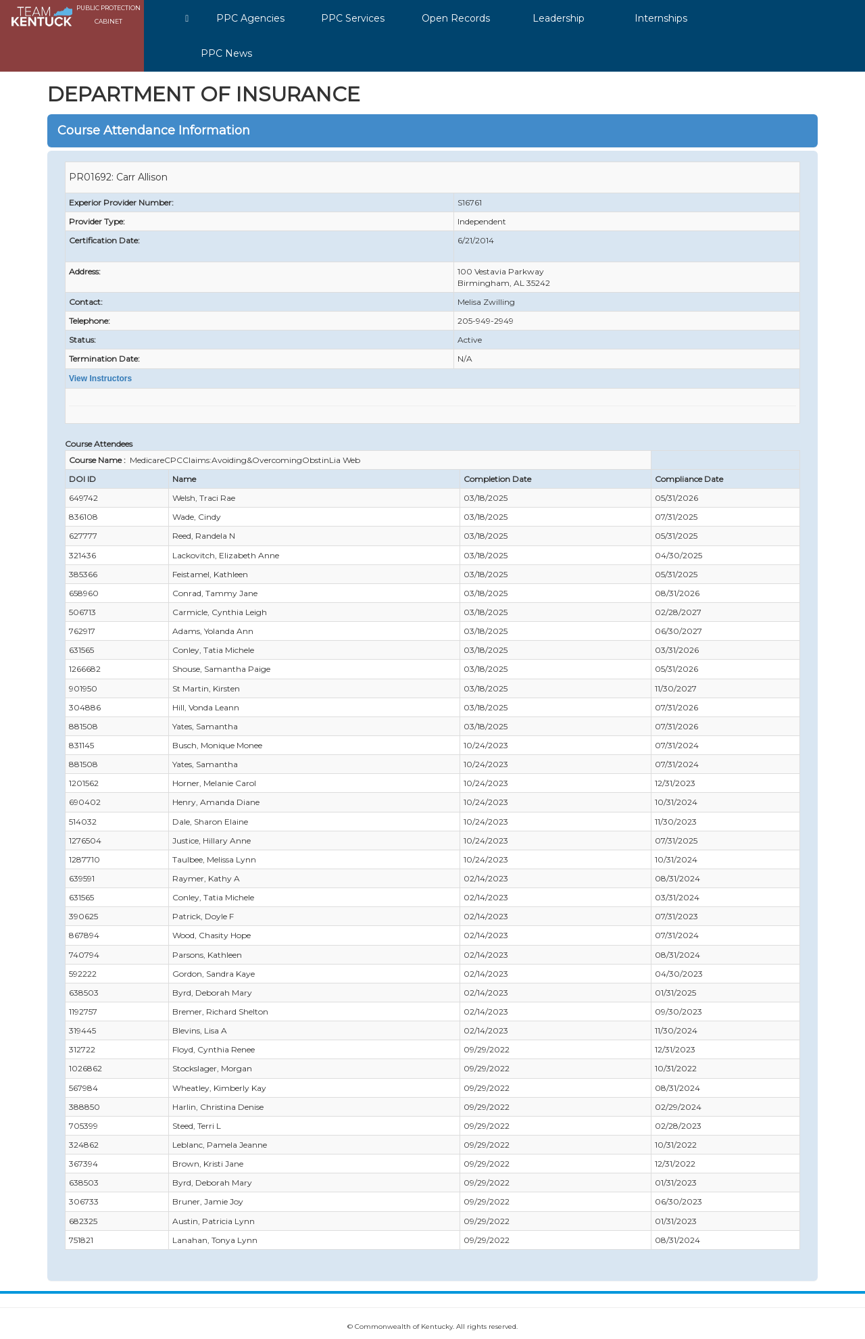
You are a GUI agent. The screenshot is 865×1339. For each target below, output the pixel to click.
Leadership (559, 18)
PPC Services (353, 18)
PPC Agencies (250, 18)
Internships (661, 18)
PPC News (226, 53)
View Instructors (100, 378)
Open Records (456, 18)
